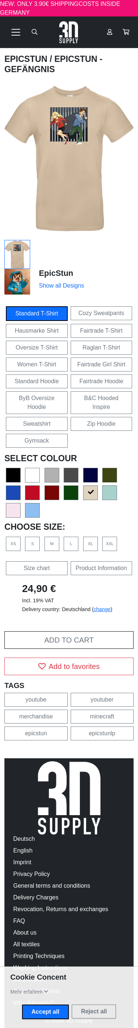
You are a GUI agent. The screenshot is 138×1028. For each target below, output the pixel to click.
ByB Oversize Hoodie (36, 402)
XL (90, 543)
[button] (126, 32)
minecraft (102, 716)
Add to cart (68, 640)
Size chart (37, 568)
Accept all (46, 1012)
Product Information (101, 568)
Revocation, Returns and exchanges (60, 909)
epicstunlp (102, 733)
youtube (35, 699)
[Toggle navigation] (16, 32)
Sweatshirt (36, 424)
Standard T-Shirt (36, 313)
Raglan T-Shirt (101, 347)
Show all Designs (61, 285)
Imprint (22, 862)
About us (24, 932)
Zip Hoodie (101, 424)
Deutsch (24, 839)
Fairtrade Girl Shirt (101, 364)
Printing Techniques (38, 956)
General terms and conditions (51, 886)
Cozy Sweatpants (101, 313)
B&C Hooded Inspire (101, 402)
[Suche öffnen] (34, 32)
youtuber (102, 699)
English (22, 850)
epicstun (36, 733)
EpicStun (27, 59)
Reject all (94, 1011)
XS (13, 543)
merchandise (36, 716)
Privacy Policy (31, 874)
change (102, 609)
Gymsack (36, 440)
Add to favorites (69, 666)
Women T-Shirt (36, 364)
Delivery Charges (36, 897)
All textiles (26, 944)
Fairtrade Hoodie (101, 381)
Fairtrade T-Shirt (101, 331)
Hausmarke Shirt (37, 331)
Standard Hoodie (37, 381)
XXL (110, 543)
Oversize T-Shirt (37, 347)
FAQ (19, 921)
